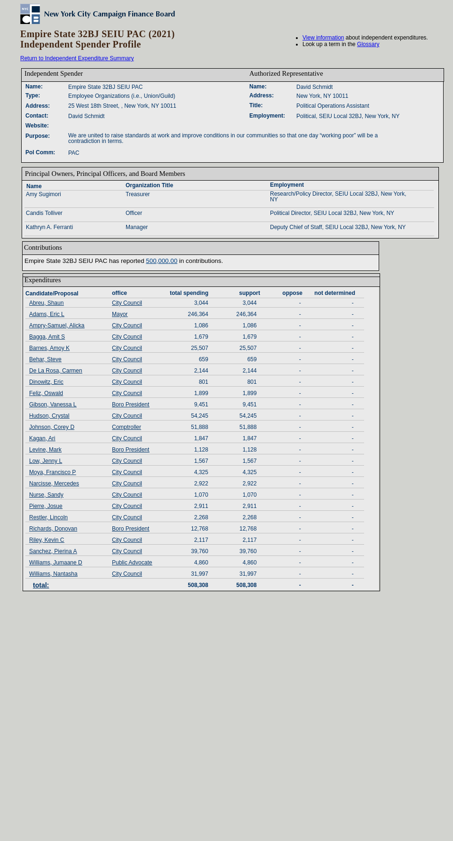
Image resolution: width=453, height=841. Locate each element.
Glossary (368, 44)
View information (323, 37)
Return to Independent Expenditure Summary (77, 58)
